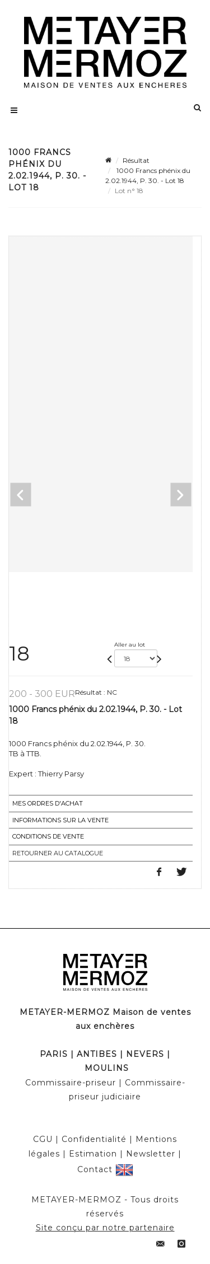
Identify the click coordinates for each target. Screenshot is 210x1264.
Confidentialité (94, 1139)
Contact (95, 1169)
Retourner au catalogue (57, 853)
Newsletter (150, 1154)
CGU (43, 1139)
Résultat (136, 160)
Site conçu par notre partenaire (105, 1228)
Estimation (93, 1154)
